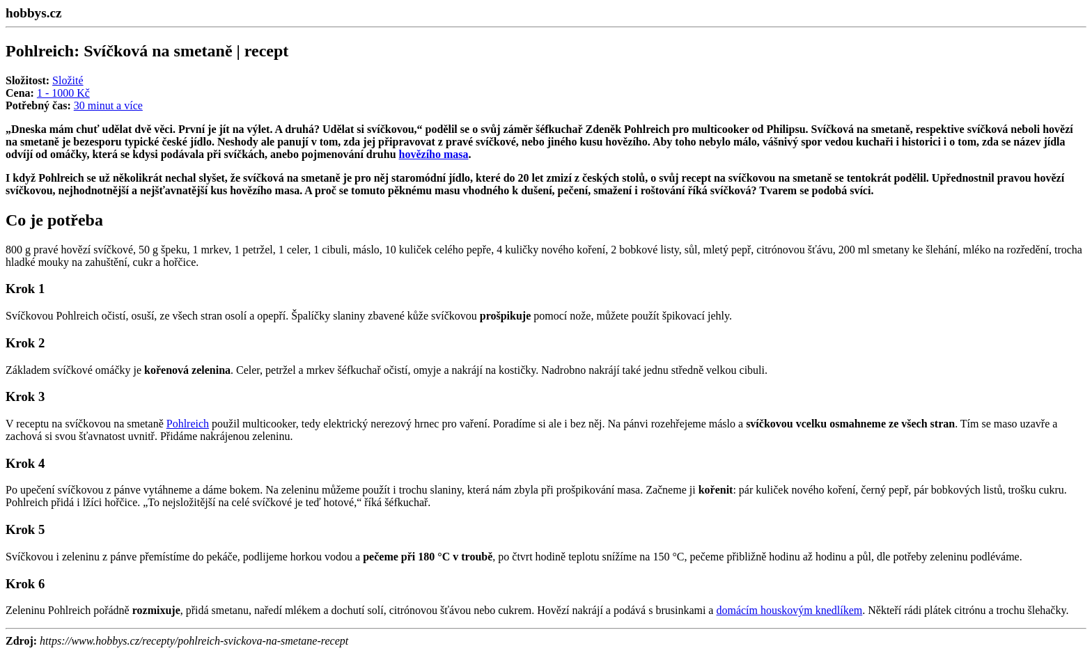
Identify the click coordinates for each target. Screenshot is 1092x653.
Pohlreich (187, 424)
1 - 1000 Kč (63, 93)
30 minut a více (108, 105)
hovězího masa (434, 154)
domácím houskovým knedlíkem (789, 610)
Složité (67, 80)
